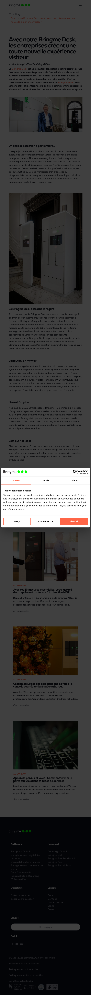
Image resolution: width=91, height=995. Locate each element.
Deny (17, 521)
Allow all (74, 521)
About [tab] (75, 480)
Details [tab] (45, 480)
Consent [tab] (16, 480)
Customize (45, 521)
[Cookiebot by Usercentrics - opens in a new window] (75, 472)
